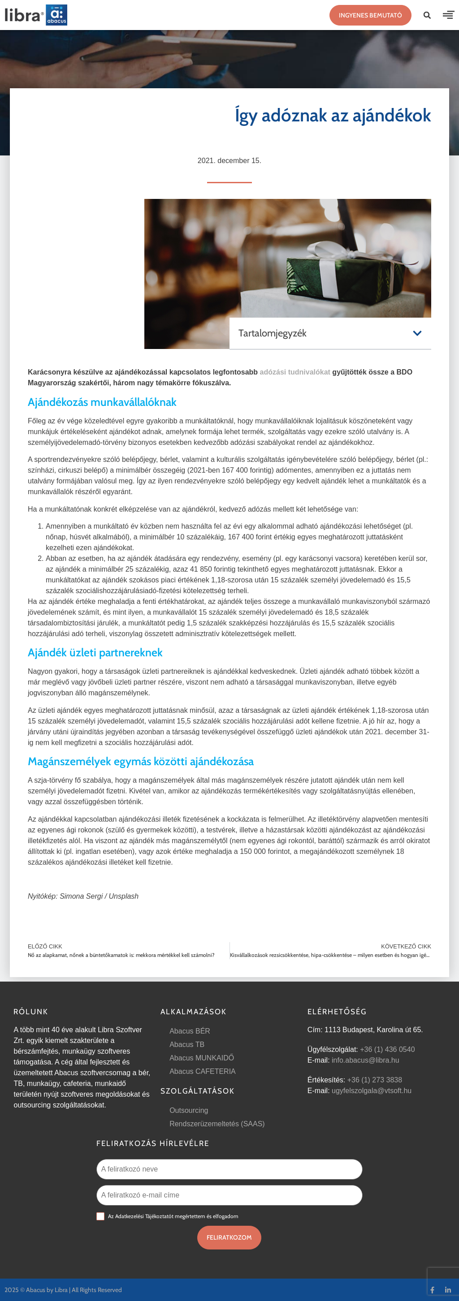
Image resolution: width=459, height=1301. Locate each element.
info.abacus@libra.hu (365, 1060)
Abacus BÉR (189, 1031)
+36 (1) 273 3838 (374, 1080)
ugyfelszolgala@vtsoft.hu (371, 1090)
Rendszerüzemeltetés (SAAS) (217, 1124)
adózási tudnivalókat (295, 372)
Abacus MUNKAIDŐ (201, 1058)
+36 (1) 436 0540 (387, 1049)
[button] (427, 15)
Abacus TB (186, 1044)
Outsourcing (188, 1110)
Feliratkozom (229, 1237)
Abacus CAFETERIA (202, 1071)
